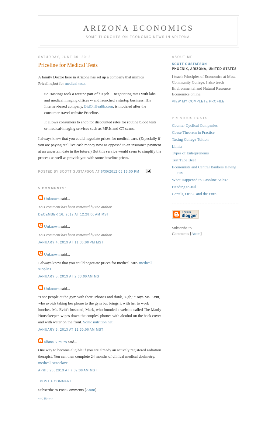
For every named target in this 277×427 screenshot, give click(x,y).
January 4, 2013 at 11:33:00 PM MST (71, 242)
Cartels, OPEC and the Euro (194, 193)
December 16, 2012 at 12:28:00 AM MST (73, 214)
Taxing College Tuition (190, 139)
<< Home (46, 398)
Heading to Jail (184, 186)
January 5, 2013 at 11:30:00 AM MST (71, 329)
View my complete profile (198, 101)
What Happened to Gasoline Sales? (200, 179)
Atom (90, 389)
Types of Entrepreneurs (190, 153)
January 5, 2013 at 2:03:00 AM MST (70, 276)
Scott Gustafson (189, 64)
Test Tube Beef (184, 160)
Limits (177, 146)
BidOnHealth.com (98, 106)
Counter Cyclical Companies (195, 125)
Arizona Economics (138, 28)
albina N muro (55, 341)
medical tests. (75, 83)
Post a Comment (56, 381)
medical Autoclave (53, 362)
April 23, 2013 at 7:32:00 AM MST (68, 370)
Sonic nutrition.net (98, 322)
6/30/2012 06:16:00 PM (120, 171)
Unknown (52, 198)
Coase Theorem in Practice (193, 132)
